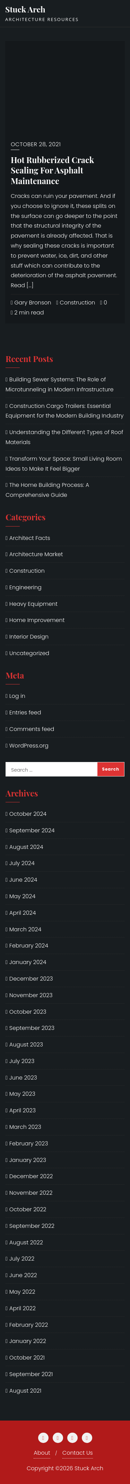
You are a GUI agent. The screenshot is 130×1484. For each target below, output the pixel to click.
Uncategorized (29, 653)
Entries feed (25, 712)
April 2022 (22, 1308)
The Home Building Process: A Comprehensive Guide (47, 490)
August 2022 (26, 1242)
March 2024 (25, 929)
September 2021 (31, 1374)
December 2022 (31, 1176)
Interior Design (29, 637)
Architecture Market (36, 554)
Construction (75, 303)
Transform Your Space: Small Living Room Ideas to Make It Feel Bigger (64, 464)
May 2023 (22, 1094)
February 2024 (28, 946)
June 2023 (23, 1078)
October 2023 (27, 1012)
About (42, 1453)
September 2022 (31, 1226)
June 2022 (23, 1275)
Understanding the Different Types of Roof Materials (64, 437)
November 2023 (31, 995)
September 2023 (31, 1028)
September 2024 (32, 830)
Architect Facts (29, 538)
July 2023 (21, 1061)
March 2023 (25, 1127)
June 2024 (23, 880)
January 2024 (27, 962)
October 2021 (27, 1358)
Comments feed (31, 729)
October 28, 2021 (36, 144)
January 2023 (27, 1160)
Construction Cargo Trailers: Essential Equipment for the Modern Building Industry (64, 411)
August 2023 (26, 1045)
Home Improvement (37, 620)
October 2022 (27, 1209)
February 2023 (28, 1143)
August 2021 (25, 1391)
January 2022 (27, 1341)
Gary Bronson (31, 303)
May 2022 (22, 1292)
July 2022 (21, 1259)
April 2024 (22, 913)
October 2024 (27, 814)
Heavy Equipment (33, 604)
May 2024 (22, 896)
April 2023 (22, 1110)
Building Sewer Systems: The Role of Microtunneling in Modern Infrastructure (59, 384)
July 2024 (22, 863)
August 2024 (26, 847)
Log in (17, 696)
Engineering (25, 587)
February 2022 (28, 1325)
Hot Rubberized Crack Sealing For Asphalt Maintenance (52, 170)
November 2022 (31, 1193)
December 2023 (31, 979)
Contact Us (77, 1453)
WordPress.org (29, 746)
